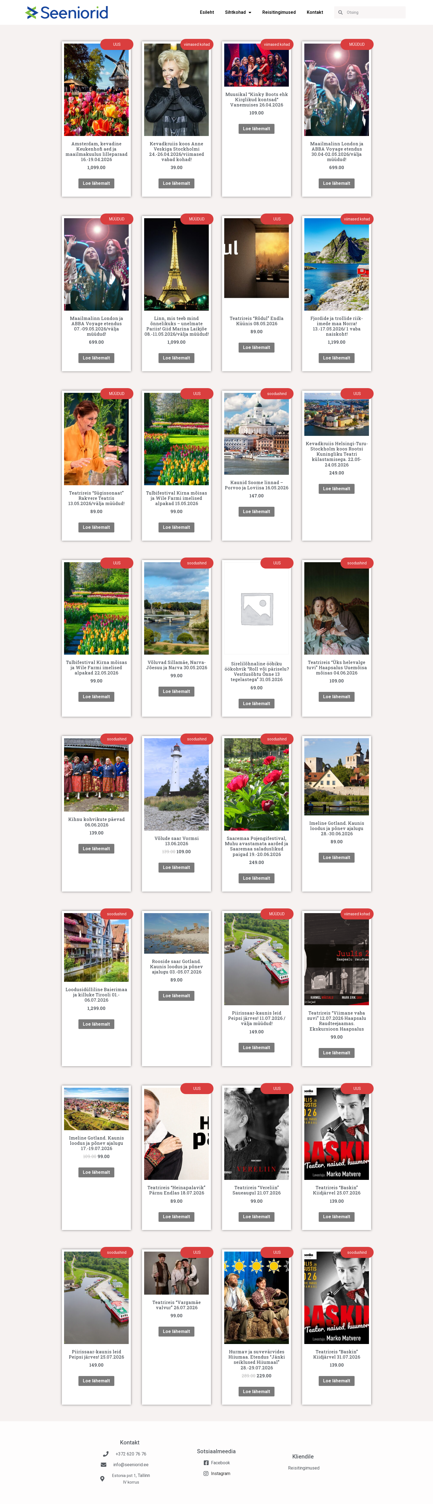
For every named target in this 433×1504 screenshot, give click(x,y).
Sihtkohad (238, 12)
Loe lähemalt (96, 183)
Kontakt (315, 12)
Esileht (207, 12)
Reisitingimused (279, 12)
